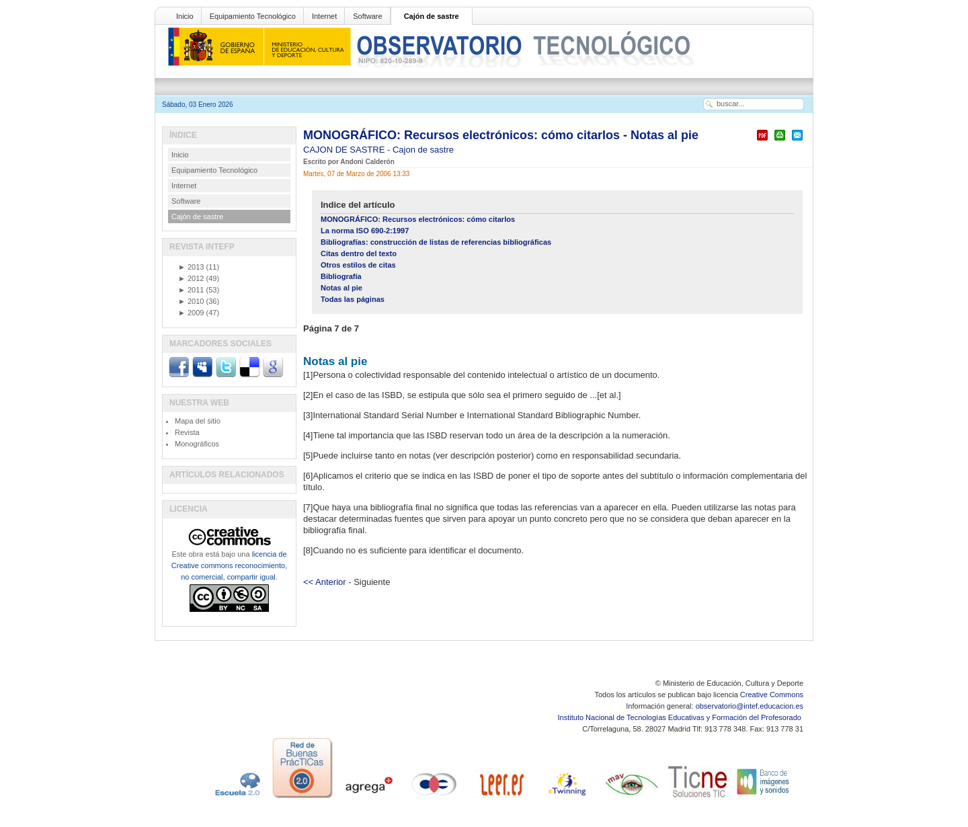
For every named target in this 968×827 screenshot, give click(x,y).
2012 (191, 278)
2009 (191, 313)
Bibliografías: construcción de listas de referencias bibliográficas (436, 242)
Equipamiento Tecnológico (253, 16)
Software (367, 16)
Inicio (185, 16)
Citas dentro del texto (359, 253)
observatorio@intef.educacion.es (749, 706)
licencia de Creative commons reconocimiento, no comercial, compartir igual (229, 565)
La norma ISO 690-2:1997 (365, 231)
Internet (324, 16)
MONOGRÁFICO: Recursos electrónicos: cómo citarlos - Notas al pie (500, 135)
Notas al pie (341, 288)
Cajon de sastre (423, 150)
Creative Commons (771, 695)
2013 (191, 267)
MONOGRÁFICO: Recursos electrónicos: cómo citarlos (418, 219)
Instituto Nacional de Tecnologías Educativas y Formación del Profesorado (680, 717)
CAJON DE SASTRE (345, 150)
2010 (191, 301)
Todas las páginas (353, 299)
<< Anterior (324, 582)
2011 (191, 290)
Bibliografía (341, 276)
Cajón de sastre (431, 16)
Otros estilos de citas (358, 265)
